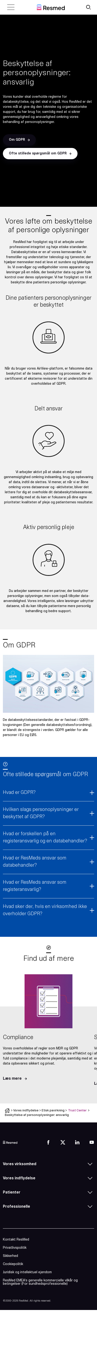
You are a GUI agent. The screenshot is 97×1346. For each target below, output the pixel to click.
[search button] (88, 7)
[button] (19, 140)
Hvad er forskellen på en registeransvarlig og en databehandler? (45, 837)
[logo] (10, 1142)
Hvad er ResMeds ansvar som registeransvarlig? (34, 886)
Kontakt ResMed (16, 1239)
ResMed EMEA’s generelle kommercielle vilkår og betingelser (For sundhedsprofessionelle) (40, 1282)
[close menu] (11, 7)
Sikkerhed (10, 1256)
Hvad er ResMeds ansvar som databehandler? (34, 862)
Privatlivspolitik (14, 1247)
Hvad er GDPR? (19, 793)
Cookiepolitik (13, 1264)
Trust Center (77, 1110)
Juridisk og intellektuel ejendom (27, 1272)
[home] (51, 7)
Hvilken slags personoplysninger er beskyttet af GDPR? (41, 813)
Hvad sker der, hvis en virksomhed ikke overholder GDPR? (45, 910)
